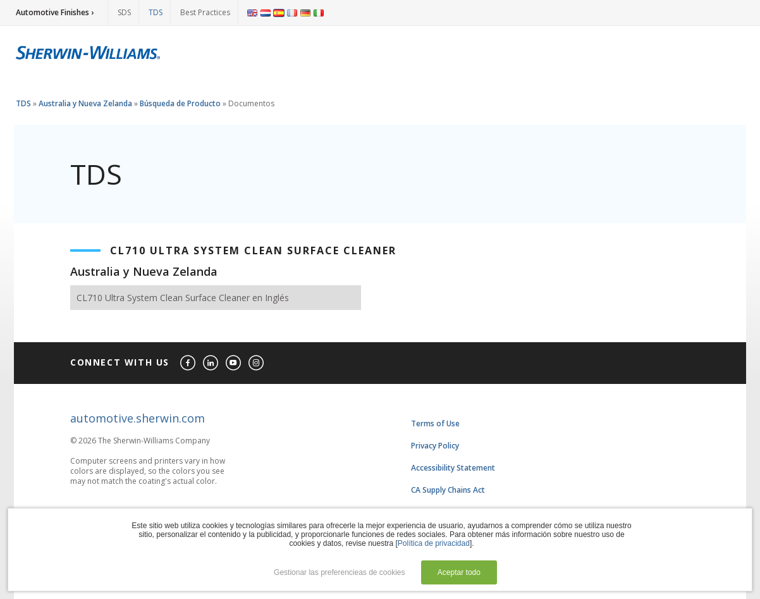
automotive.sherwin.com (137, 418)
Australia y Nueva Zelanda (85, 103)
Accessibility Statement (453, 467)
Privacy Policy (435, 445)
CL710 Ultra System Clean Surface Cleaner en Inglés (183, 298)
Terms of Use (435, 423)
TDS (155, 12)
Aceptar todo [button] (459, 572)
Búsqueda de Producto (180, 103)
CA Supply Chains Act (448, 490)
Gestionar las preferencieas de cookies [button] (339, 572)
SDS (124, 12)
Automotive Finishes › (55, 12)
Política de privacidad (434, 543)
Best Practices (205, 12)
